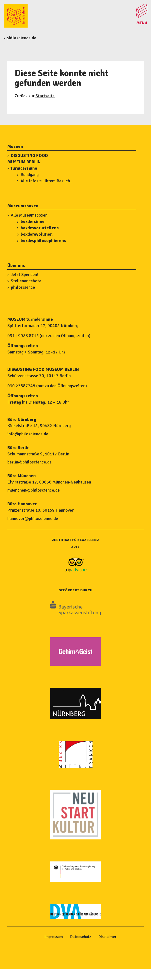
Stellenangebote (26, 281)
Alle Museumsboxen (29, 215)
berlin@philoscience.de (29, 462)
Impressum (54, 936)
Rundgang (30, 174)
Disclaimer (107, 936)
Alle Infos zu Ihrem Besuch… (47, 181)
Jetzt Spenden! (24, 274)
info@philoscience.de (27, 434)
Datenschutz (80, 936)
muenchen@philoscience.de (33, 490)
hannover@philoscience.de (32, 518)
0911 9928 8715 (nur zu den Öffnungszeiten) (48, 335)
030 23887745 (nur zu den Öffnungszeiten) (47, 385)
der (24, 168)
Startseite (45, 96)
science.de (21, 38)
